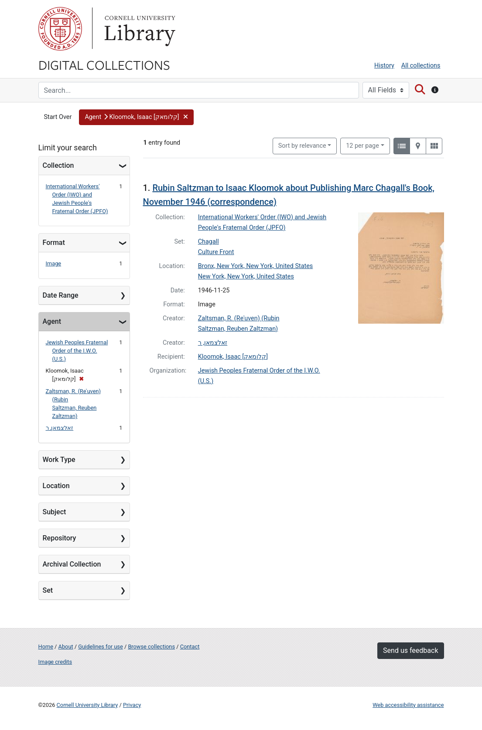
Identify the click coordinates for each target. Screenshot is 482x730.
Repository (59, 538)
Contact (190, 646)
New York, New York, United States (246, 276)
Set (48, 590)
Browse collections (151, 646)
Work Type (59, 459)
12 (362, 145)
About (65, 646)
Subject (54, 512)
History (384, 65)
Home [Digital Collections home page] (45, 646)
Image (54, 263)
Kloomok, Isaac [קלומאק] (233, 356)
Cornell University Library (87, 705)
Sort (302, 145)
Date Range (61, 295)
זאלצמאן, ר (60, 427)
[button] (136, 117)
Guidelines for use (100, 646)
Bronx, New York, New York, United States (255, 266)
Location (56, 486)
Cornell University (60, 29)
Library (139, 29)
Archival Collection (72, 564)
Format (54, 242)
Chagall (208, 241)
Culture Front (216, 252)
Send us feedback (410, 650)
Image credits (55, 662)
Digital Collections (104, 64)
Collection (58, 165)
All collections (421, 65)
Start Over (58, 117)
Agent (52, 321)
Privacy (132, 705)
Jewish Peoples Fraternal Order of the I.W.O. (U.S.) (77, 350)
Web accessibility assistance (408, 705)
